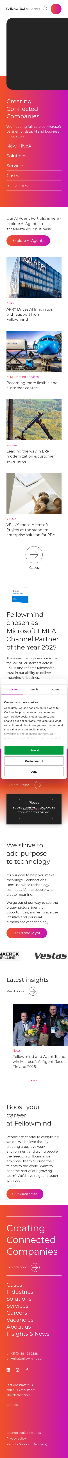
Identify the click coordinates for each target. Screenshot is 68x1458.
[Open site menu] (56, 9)
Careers (16, 1312)
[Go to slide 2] (34, 1080)
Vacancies (19, 1319)
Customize (34, 760)
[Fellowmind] (16, 9)
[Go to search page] (45, 8)
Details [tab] (34, 689)
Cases (12, 175)
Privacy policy (16, 1438)
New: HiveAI (19, 146)
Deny (34, 771)
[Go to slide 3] (36, 1080)
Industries (17, 185)
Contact (12, 1405)
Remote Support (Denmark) (26, 1444)
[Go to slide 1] (31, 1080)
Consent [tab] (12, 689)
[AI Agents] (33, 9)
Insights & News (27, 1333)
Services (15, 165)
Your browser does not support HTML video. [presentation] (37, 54)
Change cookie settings (23, 1432)
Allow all (34, 750)
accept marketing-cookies (34, 807)
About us (18, 1326)
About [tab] (56, 689)
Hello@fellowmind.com (27, 1358)
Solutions (16, 155)
